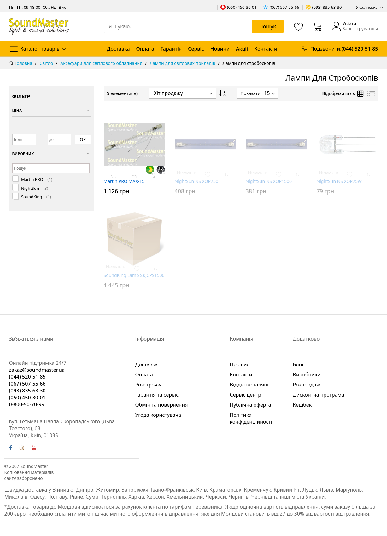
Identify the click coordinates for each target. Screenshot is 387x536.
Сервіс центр (245, 394)
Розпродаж (306, 384)
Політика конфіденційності (251, 418)
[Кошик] (317, 26)
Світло (46, 63)
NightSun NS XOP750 (197, 181)
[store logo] (39, 26)
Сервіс (196, 48)
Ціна (17, 110)
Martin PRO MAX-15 (124, 181)
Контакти (265, 48)
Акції (242, 48)
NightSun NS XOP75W (339, 181)
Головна (24, 63)
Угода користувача (158, 414)
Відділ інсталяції (250, 384)
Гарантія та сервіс (157, 394)
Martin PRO (36, 179)
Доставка (118, 48)
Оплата (145, 48)
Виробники (306, 374)
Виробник (23, 153)
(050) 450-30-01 (242, 7)
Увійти (349, 23)
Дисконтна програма (318, 394)
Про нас (239, 364)
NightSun (34, 188)
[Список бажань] (298, 26)
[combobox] (194, 26)
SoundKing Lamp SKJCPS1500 (134, 275)
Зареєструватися (360, 28)
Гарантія (171, 48)
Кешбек (302, 404)
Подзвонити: (344, 48)
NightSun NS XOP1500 (269, 181)
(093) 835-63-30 (327, 7)
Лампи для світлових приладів (183, 63)
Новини (220, 48)
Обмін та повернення (161, 404)
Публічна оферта (250, 404)
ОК (83, 140)
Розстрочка (149, 384)
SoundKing (35, 197)
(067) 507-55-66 (284, 7)
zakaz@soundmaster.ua (37, 369)
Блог (298, 364)
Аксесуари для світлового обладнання (102, 63)
